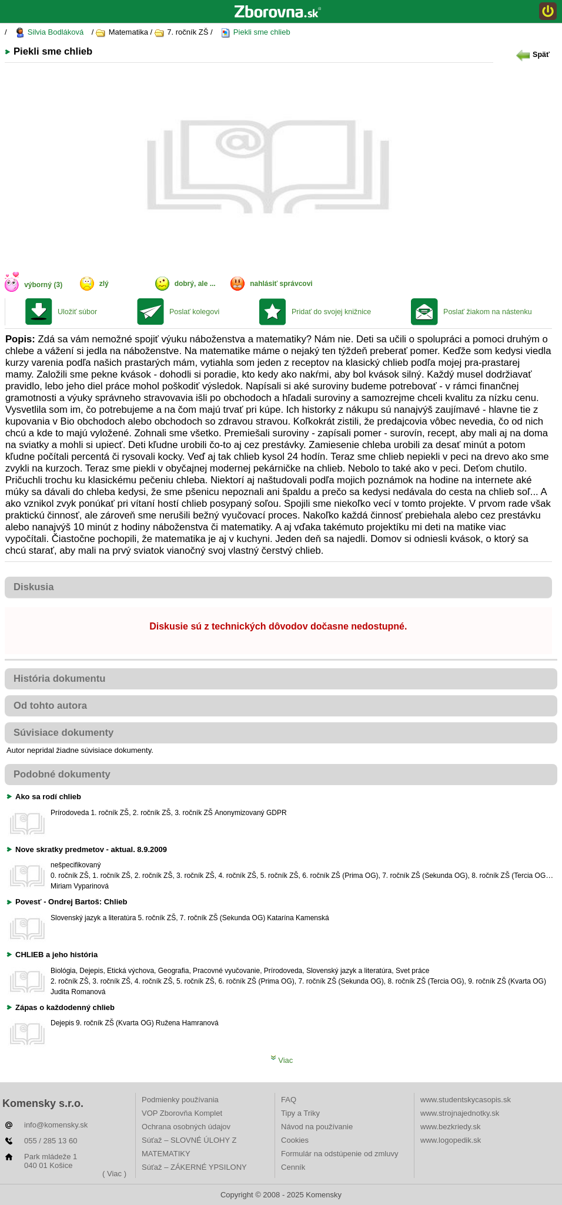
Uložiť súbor (77, 312)
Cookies (295, 1140)
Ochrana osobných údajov (186, 1126)
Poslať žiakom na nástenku (487, 312)
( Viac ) (114, 1173)
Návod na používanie (317, 1126)
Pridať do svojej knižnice (331, 312)
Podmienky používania (180, 1099)
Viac (281, 1060)
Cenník (293, 1167)
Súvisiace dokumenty (63, 732)
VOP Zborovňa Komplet (182, 1113)
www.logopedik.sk (450, 1140)
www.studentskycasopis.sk (465, 1099)
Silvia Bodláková (49, 33)
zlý (104, 284)
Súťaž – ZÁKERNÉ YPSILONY (194, 1167)
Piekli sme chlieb (255, 33)
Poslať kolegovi (194, 312)
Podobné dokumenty (62, 774)
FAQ (288, 1099)
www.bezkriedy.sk (450, 1126)
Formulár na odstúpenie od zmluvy (339, 1153)
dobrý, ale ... (195, 284)
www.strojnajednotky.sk (459, 1113)
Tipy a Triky (300, 1113)
